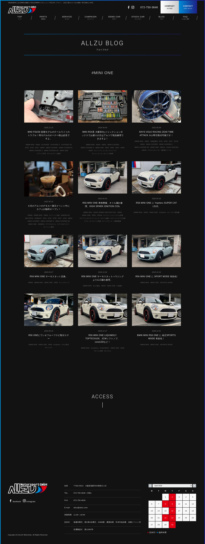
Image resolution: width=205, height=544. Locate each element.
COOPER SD (67, 144)
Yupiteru (163, 212)
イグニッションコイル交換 (113, 215)
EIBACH (38, 218)
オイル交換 (99, 351)
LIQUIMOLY (105, 348)
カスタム (108, 351)
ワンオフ (49, 347)
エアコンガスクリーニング (90, 218)
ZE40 (145, 150)
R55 (107, 147)
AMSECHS (66, 215)
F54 (45, 218)
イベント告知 (55, 215)
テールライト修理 (54, 153)
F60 (65, 218)
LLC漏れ (97, 286)
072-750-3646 (149, 7)
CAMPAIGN (90, 18)
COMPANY (170, 7)
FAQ (185, 18)
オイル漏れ (105, 218)
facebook (15, 501)
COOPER (45, 144)
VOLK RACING (172, 147)
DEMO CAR (114, 18)
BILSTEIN (29, 218)
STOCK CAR (138, 18)
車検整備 (118, 221)
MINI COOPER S (36, 150)
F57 (37, 147)
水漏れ (120, 286)
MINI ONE (64, 150)
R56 (112, 147)
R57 (117, 147)
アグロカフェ (51, 224)
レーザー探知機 (173, 212)
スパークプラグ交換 (118, 218)
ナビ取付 (66, 344)
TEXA (100, 215)
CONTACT (188, 7)
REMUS (42, 224)
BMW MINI (30, 144)
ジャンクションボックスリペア (105, 150)
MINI (38, 144)
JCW (176, 141)
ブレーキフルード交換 (93, 221)
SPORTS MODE (167, 282)
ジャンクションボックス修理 (103, 153)
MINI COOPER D (66, 147)
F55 (27, 147)
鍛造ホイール (166, 150)
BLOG (161, 18)
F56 (32, 147)
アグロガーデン (63, 224)
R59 (122, 147)
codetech (95, 348)
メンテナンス (107, 221)
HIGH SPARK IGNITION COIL (105, 212)
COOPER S (55, 144)
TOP (20, 18)
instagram (29, 501)
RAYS (163, 147)
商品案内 (154, 141)
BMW (30, 215)
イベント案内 (49, 227)
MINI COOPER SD (51, 150)
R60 (91, 150)
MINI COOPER (52, 147)
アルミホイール (154, 150)
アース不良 (42, 153)
